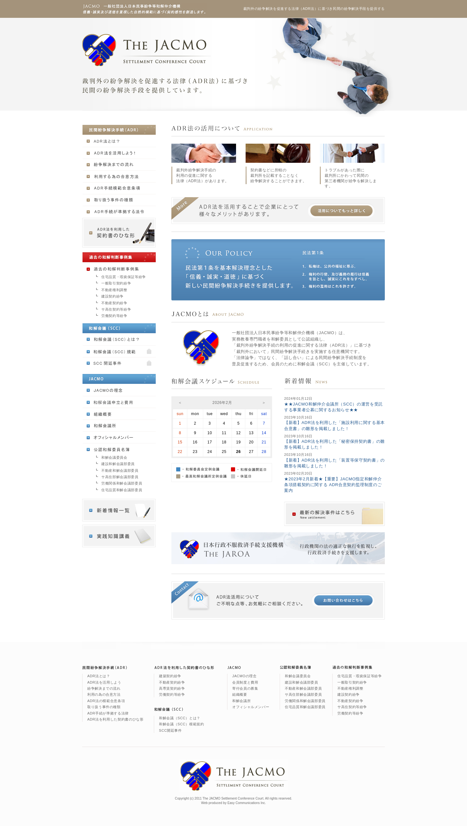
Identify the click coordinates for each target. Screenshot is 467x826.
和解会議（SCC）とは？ (179, 718)
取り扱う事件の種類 (104, 707)
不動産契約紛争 (114, 303)
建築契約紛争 (170, 676)
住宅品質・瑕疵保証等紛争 (123, 277)
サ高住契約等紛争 (116, 309)
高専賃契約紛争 (172, 688)
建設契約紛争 (112, 296)
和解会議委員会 (114, 457)
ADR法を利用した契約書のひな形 (115, 719)
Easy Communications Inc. (246, 803)
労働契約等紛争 (114, 316)
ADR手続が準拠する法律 (108, 713)
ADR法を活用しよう (104, 682)
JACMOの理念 (244, 676)
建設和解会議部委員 (118, 464)
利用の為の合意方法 (104, 694)
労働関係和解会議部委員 (121, 483)
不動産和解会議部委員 (120, 470)
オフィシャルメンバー (250, 707)
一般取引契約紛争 (116, 283)
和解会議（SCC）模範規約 (181, 724)
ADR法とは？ (98, 676)
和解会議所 (241, 701)
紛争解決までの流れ (104, 688)
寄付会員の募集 (245, 688)
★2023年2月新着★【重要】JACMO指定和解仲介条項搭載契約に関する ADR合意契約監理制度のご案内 (333, 485)
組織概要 (239, 694)
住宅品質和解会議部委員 (121, 490)
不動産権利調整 (114, 290)
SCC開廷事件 (170, 730)
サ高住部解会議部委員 (120, 477)
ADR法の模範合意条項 (106, 701)
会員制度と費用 (245, 682)
